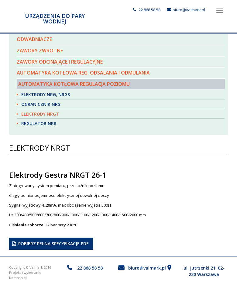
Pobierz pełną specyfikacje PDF (53, 243)
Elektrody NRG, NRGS (45, 94)
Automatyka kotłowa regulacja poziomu (74, 84)
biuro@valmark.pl (189, 9)
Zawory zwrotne (40, 50)
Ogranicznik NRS (40, 104)
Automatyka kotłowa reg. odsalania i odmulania (83, 72)
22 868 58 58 (149, 9)
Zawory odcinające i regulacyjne (60, 61)
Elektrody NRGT (40, 114)
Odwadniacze (34, 39)
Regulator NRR (39, 123)
